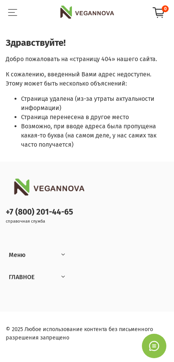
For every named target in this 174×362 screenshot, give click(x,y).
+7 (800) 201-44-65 (39, 212)
